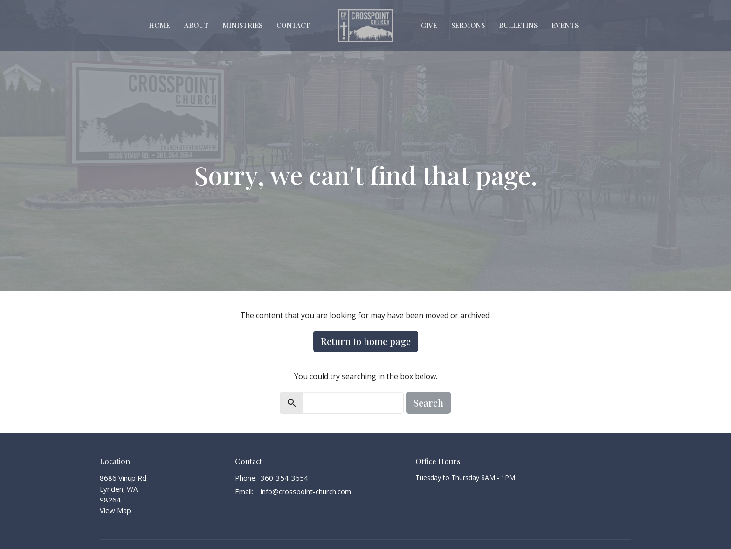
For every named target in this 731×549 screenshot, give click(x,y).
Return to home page (366, 341)
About (196, 25)
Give (429, 25)
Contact (293, 25)
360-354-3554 (284, 477)
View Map (115, 510)
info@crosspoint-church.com (306, 491)
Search (428, 402)
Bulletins (518, 25)
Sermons (468, 25)
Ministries (242, 25)
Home (159, 25)
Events (565, 25)
